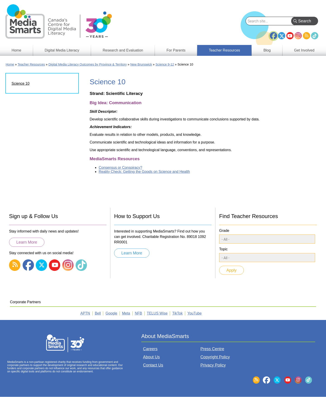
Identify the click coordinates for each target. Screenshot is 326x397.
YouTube (290, 35)
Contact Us (153, 365)
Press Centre (212, 349)
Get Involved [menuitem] (304, 50)
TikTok (314, 35)
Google (111, 313)
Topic (223, 249)
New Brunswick (141, 64)
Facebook (273, 34)
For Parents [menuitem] (176, 50)
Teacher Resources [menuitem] (224, 50)
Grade (224, 231)
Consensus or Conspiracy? (120, 167)
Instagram (298, 35)
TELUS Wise (157, 313)
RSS (306, 35)
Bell (98, 313)
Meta (126, 313)
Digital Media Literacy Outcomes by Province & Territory (87, 64)
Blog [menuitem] (267, 50)
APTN (85, 313)
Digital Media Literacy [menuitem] (62, 50)
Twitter (281, 35)
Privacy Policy (213, 365)
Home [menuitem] (16, 50)
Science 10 (20, 83)
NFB (138, 313)
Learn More (26, 242)
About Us (151, 357)
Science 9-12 (165, 64)
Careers (150, 349)
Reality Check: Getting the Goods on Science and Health (144, 172)
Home (10, 64)
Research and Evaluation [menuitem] (123, 50)
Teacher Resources (31, 64)
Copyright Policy (215, 357)
